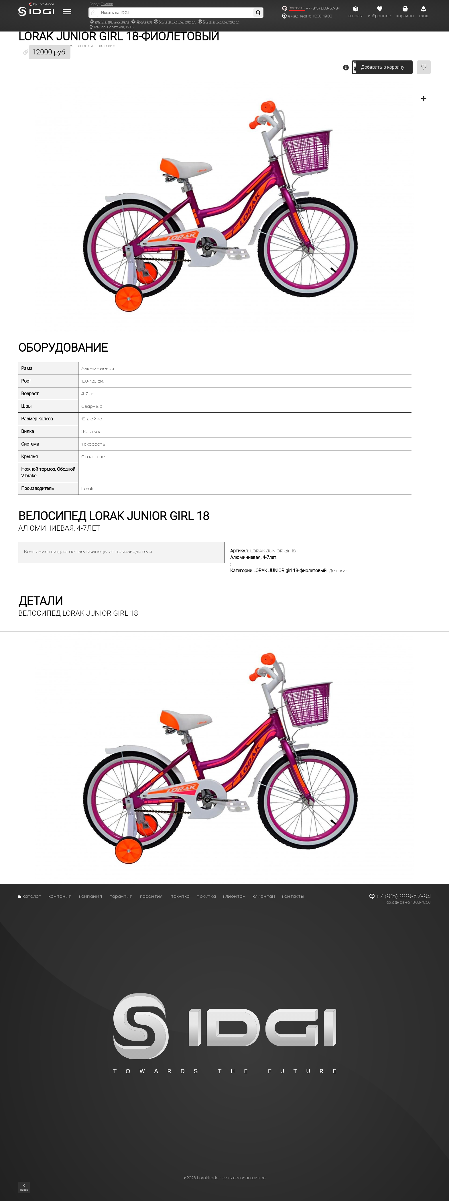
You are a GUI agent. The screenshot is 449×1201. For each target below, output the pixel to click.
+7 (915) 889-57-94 (323, 8)
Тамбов (107, 4)
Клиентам (234, 896)
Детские (107, 46)
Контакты (293, 896)
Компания (60, 896)
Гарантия (121, 896)
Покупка (180, 896)
